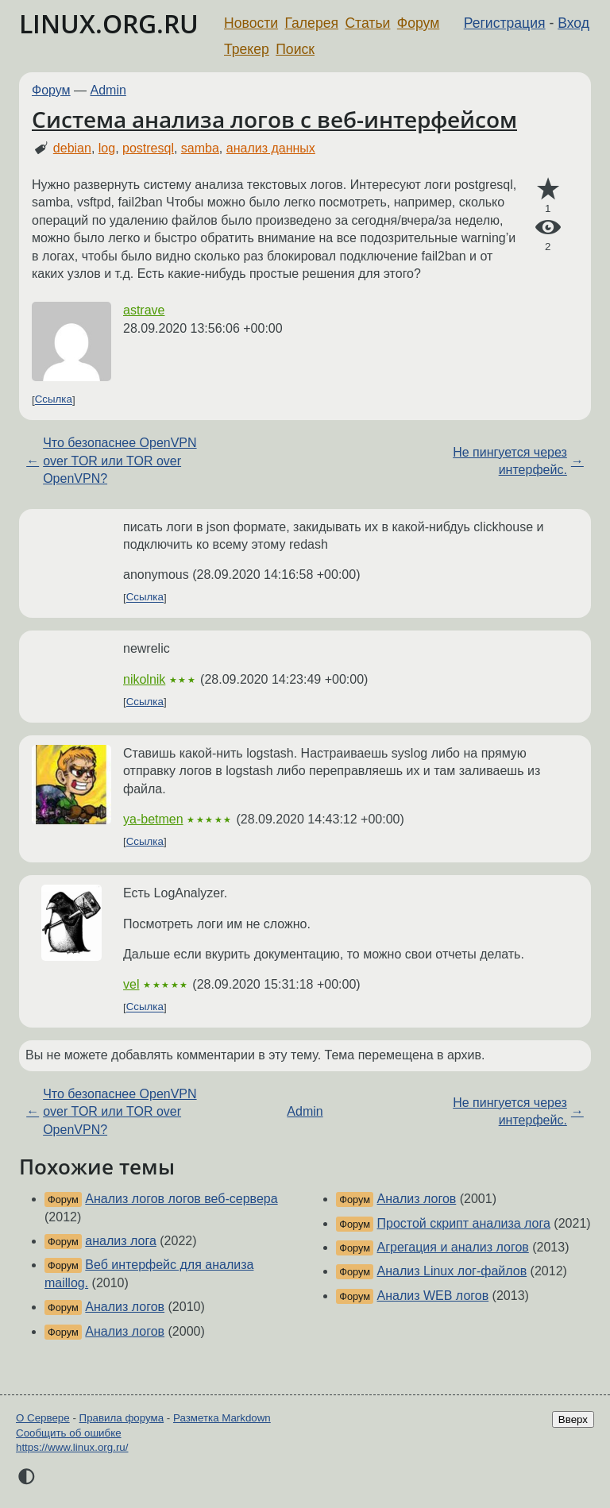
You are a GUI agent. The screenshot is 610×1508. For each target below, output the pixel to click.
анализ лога (120, 1241)
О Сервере (43, 1418)
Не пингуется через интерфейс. (510, 460)
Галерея (311, 23)
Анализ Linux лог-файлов (452, 1271)
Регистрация (505, 23)
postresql (148, 148)
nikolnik (144, 679)
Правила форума (121, 1418)
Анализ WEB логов (433, 1295)
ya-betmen (153, 819)
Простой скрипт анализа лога (463, 1223)
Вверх (573, 1419)
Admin (108, 90)
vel (131, 984)
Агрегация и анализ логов (453, 1247)
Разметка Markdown (222, 1418)
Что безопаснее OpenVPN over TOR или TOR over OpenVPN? (119, 460)
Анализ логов (124, 1306)
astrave (143, 310)
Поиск (295, 49)
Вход (573, 23)
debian (72, 148)
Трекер (246, 49)
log (106, 148)
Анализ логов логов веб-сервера (181, 1198)
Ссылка (53, 400)
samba (200, 148)
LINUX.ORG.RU (109, 23)
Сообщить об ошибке (69, 1433)
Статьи (367, 23)
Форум (418, 23)
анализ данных (270, 148)
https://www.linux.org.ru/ (72, 1447)
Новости (251, 23)
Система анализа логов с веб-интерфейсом (274, 119)
